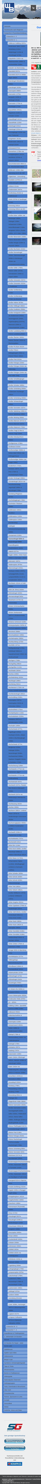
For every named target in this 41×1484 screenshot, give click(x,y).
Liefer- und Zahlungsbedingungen (16, 1479)
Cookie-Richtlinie (36, 1479)
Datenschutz (29, 1479)
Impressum (4, 1479)
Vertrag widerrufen (8, 1480)
